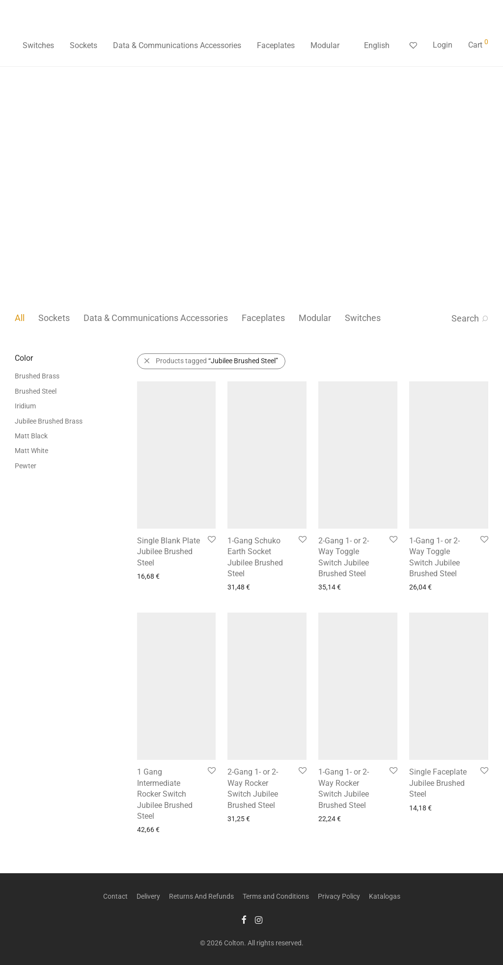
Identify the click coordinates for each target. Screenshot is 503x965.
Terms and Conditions (276, 896)
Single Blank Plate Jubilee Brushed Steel (168, 551)
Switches (38, 45)
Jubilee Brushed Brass (49, 421)
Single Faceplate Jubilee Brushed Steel (438, 783)
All (20, 318)
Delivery (148, 896)
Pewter (25, 466)
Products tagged (217, 361)
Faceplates (276, 45)
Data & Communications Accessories (177, 45)
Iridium (25, 406)
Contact (115, 896)
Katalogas (384, 896)
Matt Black (31, 436)
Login (442, 45)
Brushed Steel (35, 391)
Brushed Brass (37, 376)
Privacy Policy (339, 896)
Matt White (31, 451)
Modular (324, 45)
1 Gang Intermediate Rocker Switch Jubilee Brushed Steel (165, 794)
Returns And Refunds (201, 896)
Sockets (83, 45)
